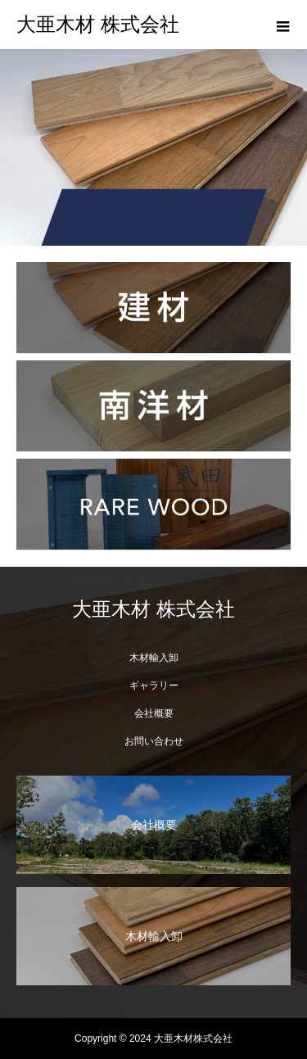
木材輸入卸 (153, 657)
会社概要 (154, 713)
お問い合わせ (153, 741)
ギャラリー (153, 685)
